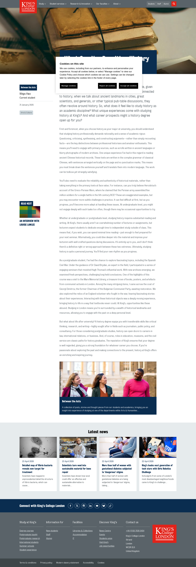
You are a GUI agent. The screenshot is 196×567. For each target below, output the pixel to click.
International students (29, 542)
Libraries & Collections (83, 531)
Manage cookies (69, 86)
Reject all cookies (107, 86)
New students (52, 531)
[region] (99, 75)
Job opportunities (106, 546)
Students (151, 4)
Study (41, 4)
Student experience (28, 550)
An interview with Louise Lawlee (29, 223)
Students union (105, 538)
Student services (57, 4)
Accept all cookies (128, 86)
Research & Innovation (80, 4)
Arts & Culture (26, 113)
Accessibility (88, 563)
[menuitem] (42, 4)
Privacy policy (46, 563)
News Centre (105, 531)
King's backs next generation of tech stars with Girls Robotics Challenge (157, 469)
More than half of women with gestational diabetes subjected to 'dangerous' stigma (117, 469)
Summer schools (27, 546)
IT (73, 538)
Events (102, 535)
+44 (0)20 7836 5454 (135, 531)
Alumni (166, 4)
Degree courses (27, 531)
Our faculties (101, 4)
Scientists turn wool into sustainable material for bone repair (76, 469)
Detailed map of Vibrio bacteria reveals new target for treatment (37, 469)
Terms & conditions (28, 563)
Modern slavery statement (67, 563)
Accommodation (80, 535)
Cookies (101, 563)
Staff (159, 4)
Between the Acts (28, 87)
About (115, 4)
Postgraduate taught (28, 535)
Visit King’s (103, 542)
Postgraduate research (30, 538)
